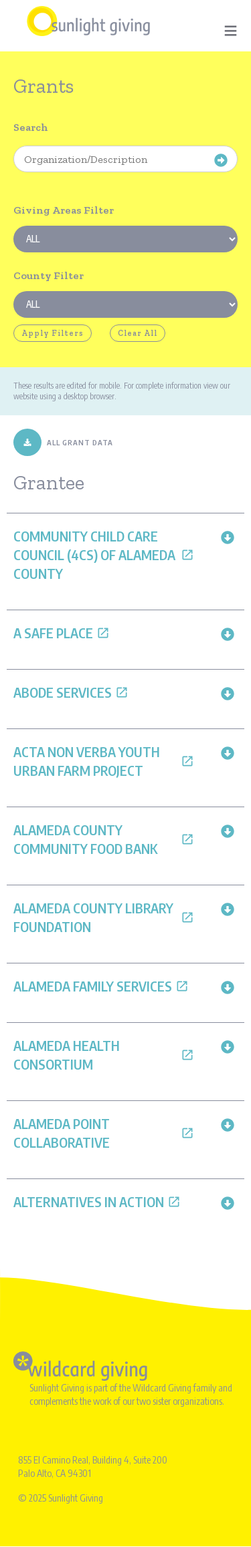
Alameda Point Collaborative (103, 1132)
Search (30, 127)
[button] (227, 536)
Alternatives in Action (97, 1201)
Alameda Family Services (101, 985)
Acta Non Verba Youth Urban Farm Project (103, 761)
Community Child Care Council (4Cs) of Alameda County (103, 554)
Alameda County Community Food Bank (103, 839)
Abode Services (71, 692)
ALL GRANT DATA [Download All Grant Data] (63, 442)
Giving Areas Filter (63, 210)
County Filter (48, 275)
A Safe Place (61, 632)
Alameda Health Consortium (103, 1054)
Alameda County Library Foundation (103, 917)
